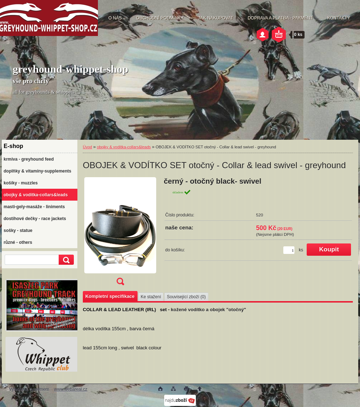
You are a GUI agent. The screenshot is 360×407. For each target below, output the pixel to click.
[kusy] (288, 250)
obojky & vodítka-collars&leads (124, 147)
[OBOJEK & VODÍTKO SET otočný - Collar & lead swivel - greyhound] (120, 233)
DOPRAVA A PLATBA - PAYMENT (280, 18)
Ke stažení (151, 296)
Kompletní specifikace (110, 296)
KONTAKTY (338, 18)
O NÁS (115, 18)
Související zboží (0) (186, 296)
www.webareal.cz (70, 389)
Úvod (87, 147)
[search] (65, 260)
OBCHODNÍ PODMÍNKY (160, 18)
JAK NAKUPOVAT (215, 18)
